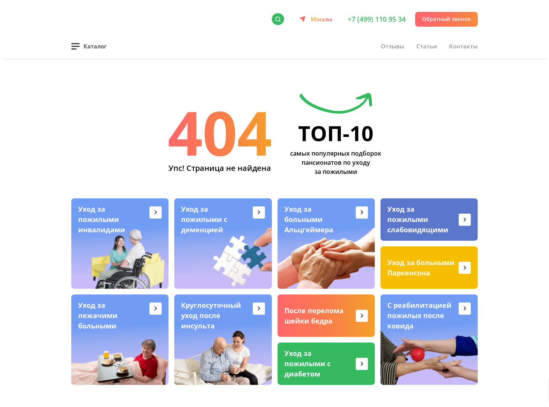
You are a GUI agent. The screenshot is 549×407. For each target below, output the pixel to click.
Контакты (463, 46)
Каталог (95, 46)
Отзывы (392, 46)
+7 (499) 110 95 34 (377, 19)
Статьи (426, 46)
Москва (321, 19)
